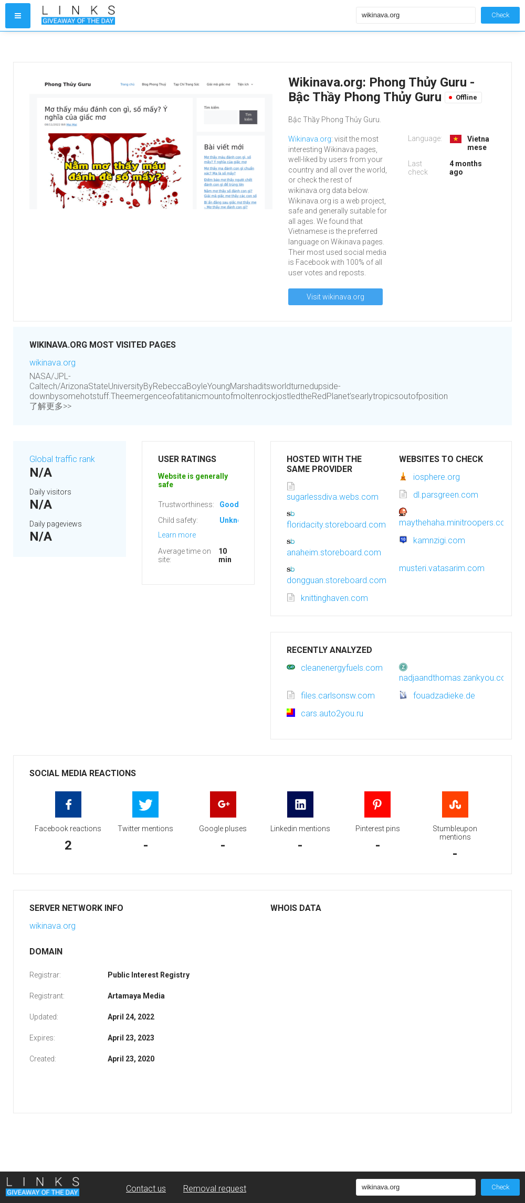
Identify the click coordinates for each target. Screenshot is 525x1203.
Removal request (214, 1189)
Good (229, 504)
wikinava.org (52, 363)
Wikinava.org (309, 139)
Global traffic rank (62, 459)
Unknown (235, 520)
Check (500, 15)
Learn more (177, 535)
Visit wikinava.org (335, 297)
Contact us (146, 1189)
